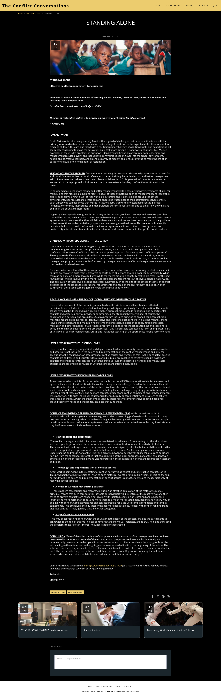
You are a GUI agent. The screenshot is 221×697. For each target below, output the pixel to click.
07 (24, 608)
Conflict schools (58, 592)
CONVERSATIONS (33, 13)
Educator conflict (75, 592)
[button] (213, 6)
